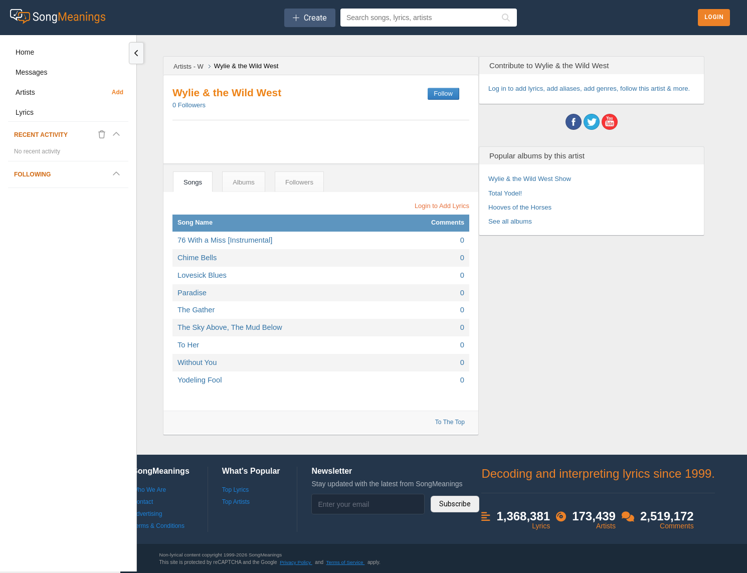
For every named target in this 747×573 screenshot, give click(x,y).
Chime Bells (197, 258)
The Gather (196, 310)
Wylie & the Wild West (226, 92)
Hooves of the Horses (519, 207)
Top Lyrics (235, 489)
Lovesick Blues (202, 275)
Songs (192, 182)
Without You (197, 362)
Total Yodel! (505, 193)
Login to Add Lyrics (442, 206)
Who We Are (149, 489)
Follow (443, 93)
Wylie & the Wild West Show (529, 178)
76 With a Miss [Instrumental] (224, 240)
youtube (610, 122)
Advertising (147, 513)
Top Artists (236, 501)
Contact (142, 501)
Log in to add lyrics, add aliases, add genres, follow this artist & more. (589, 88)
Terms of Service (345, 562)
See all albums (510, 221)
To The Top (450, 422)
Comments (447, 222)
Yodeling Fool (199, 380)
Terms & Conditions (158, 525)
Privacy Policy (296, 562)
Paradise (192, 293)
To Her (188, 345)
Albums (244, 182)
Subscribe (455, 504)
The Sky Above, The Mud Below (229, 327)
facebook (574, 122)
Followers (189, 105)
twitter (592, 122)
